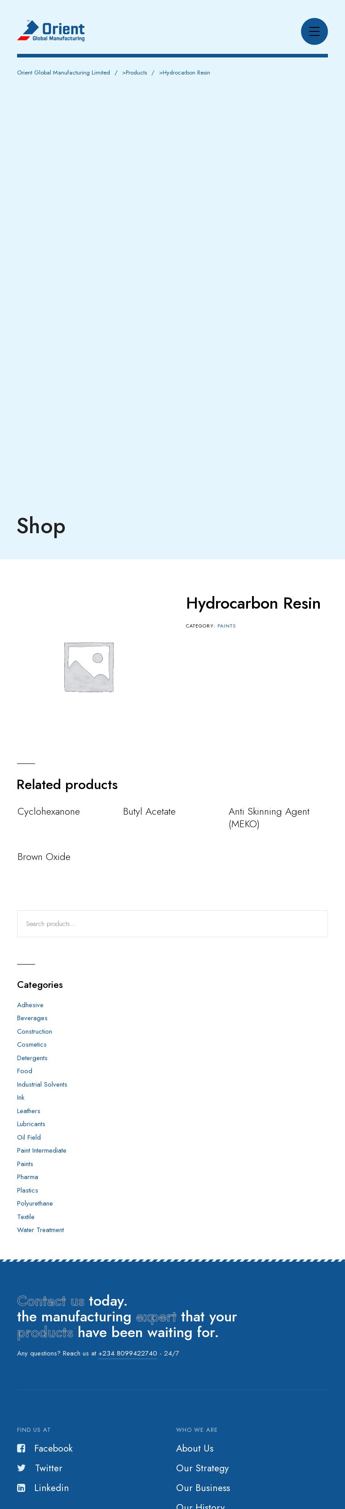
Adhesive (30, 1005)
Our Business (203, 1488)
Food (24, 1071)
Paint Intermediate (41, 1150)
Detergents (32, 1058)
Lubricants (31, 1124)
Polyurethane (35, 1203)
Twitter (39, 1468)
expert (156, 1316)
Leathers (28, 1111)
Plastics (27, 1190)
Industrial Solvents (42, 1084)
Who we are (197, 1430)
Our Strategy (202, 1468)
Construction (34, 1031)
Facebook (45, 1448)
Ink (20, 1097)
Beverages (32, 1018)
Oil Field (29, 1137)
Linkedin (43, 1488)
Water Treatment (40, 1230)
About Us (194, 1448)
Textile (26, 1217)
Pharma (27, 1177)
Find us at (34, 1430)
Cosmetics (32, 1044)
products (45, 1332)
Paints (226, 625)
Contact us (50, 1300)
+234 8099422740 (127, 1353)
